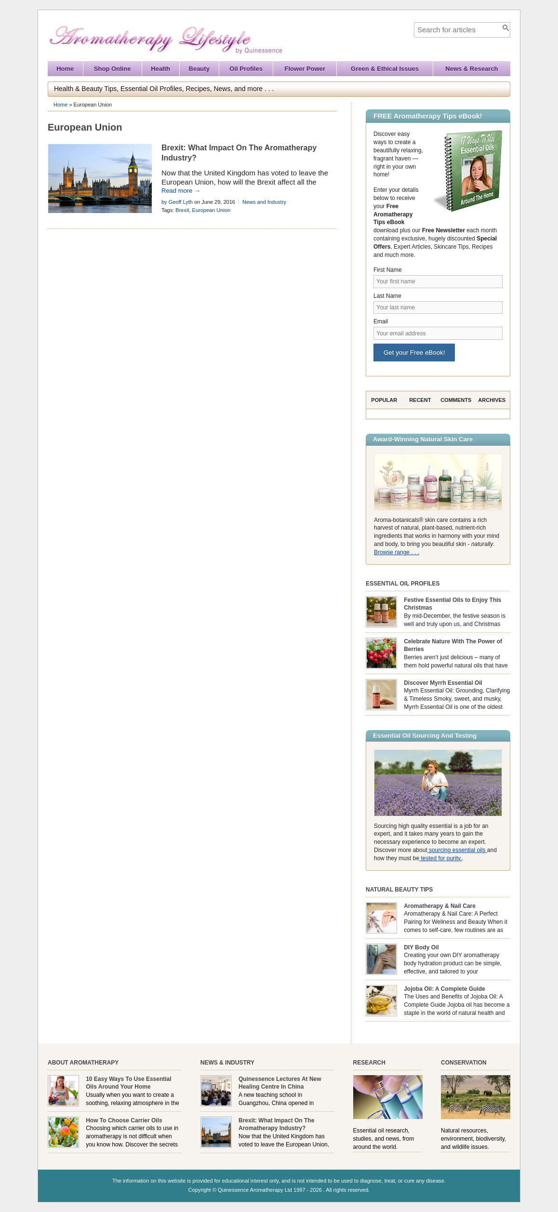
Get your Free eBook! (414, 352)
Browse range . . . (396, 552)
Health (160, 68)
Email (380, 321)
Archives (491, 400)
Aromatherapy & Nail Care (440, 906)
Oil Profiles (246, 68)
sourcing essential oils (457, 850)
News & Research (471, 68)
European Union (211, 210)
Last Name (387, 296)
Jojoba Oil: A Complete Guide (444, 989)
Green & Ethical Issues (385, 68)
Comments (455, 400)
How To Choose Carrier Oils (124, 1120)
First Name (387, 269)
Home (65, 68)
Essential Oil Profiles (403, 583)
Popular (384, 400)
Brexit (182, 210)
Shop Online (112, 68)
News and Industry (264, 202)
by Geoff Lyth (177, 202)
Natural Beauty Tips (399, 889)
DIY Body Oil (421, 947)
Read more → (180, 190)
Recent (420, 400)
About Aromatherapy (83, 1062)
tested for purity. (440, 858)
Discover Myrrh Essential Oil (443, 682)
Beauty (199, 68)
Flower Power (305, 68)
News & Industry (227, 1062)
